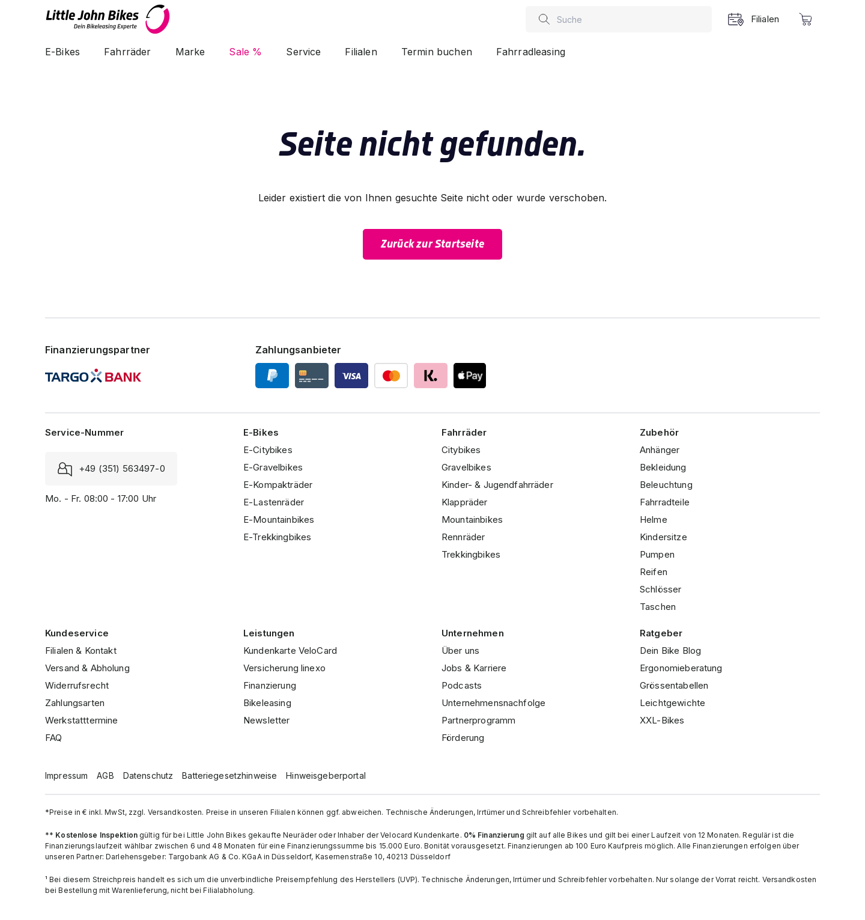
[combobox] (631, 19)
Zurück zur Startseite (432, 244)
